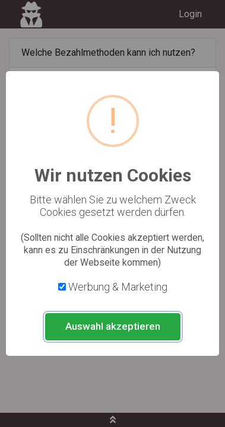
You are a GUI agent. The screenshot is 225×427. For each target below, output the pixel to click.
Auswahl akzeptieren (112, 326)
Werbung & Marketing (117, 287)
